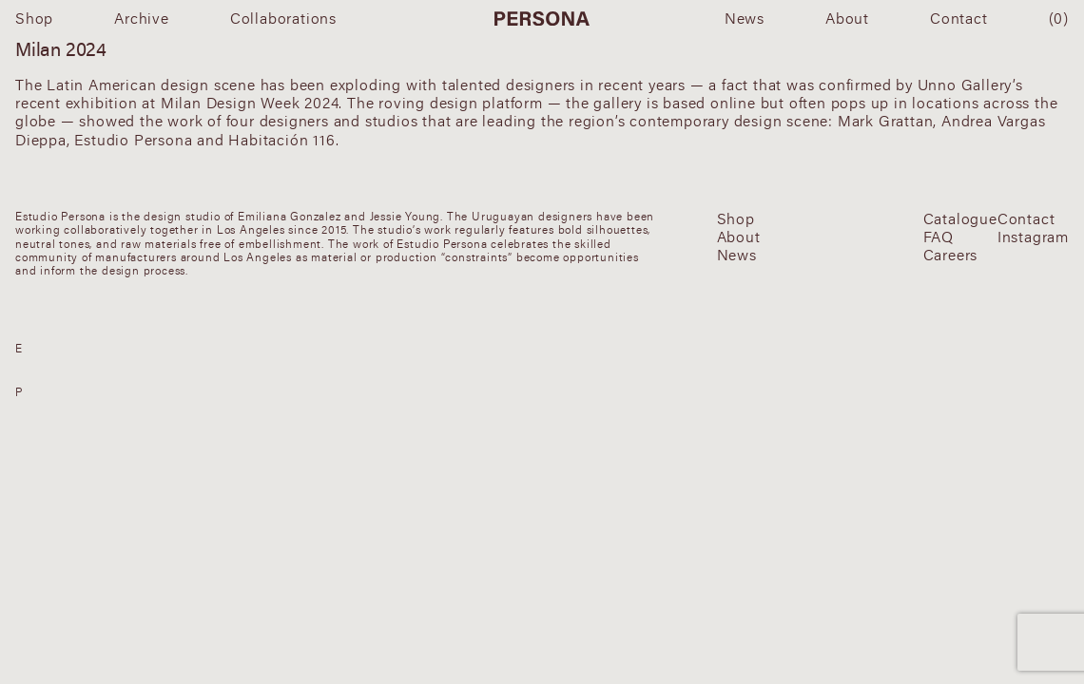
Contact (959, 18)
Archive (141, 18)
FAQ (938, 237)
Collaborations (283, 18)
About (847, 18)
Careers (950, 255)
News (745, 18)
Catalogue (960, 219)
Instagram (1033, 237)
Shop (34, 18)
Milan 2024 (60, 49)
